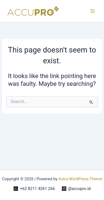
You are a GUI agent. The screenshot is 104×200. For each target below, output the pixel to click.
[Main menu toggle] (92, 11)
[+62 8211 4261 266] (34, 188)
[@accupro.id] (76, 188)
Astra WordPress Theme (80, 178)
